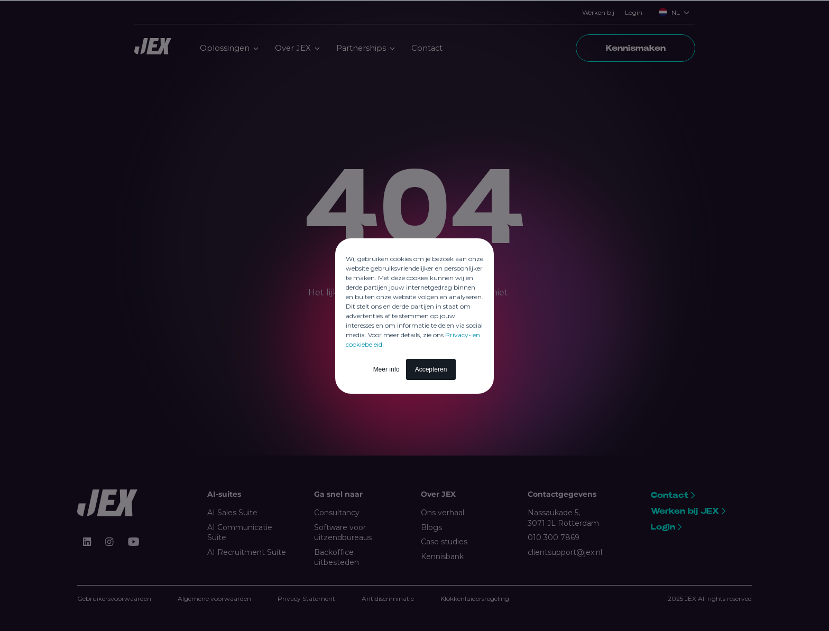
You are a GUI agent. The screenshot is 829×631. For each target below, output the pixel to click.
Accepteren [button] (431, 369)
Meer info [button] (386, 369)
